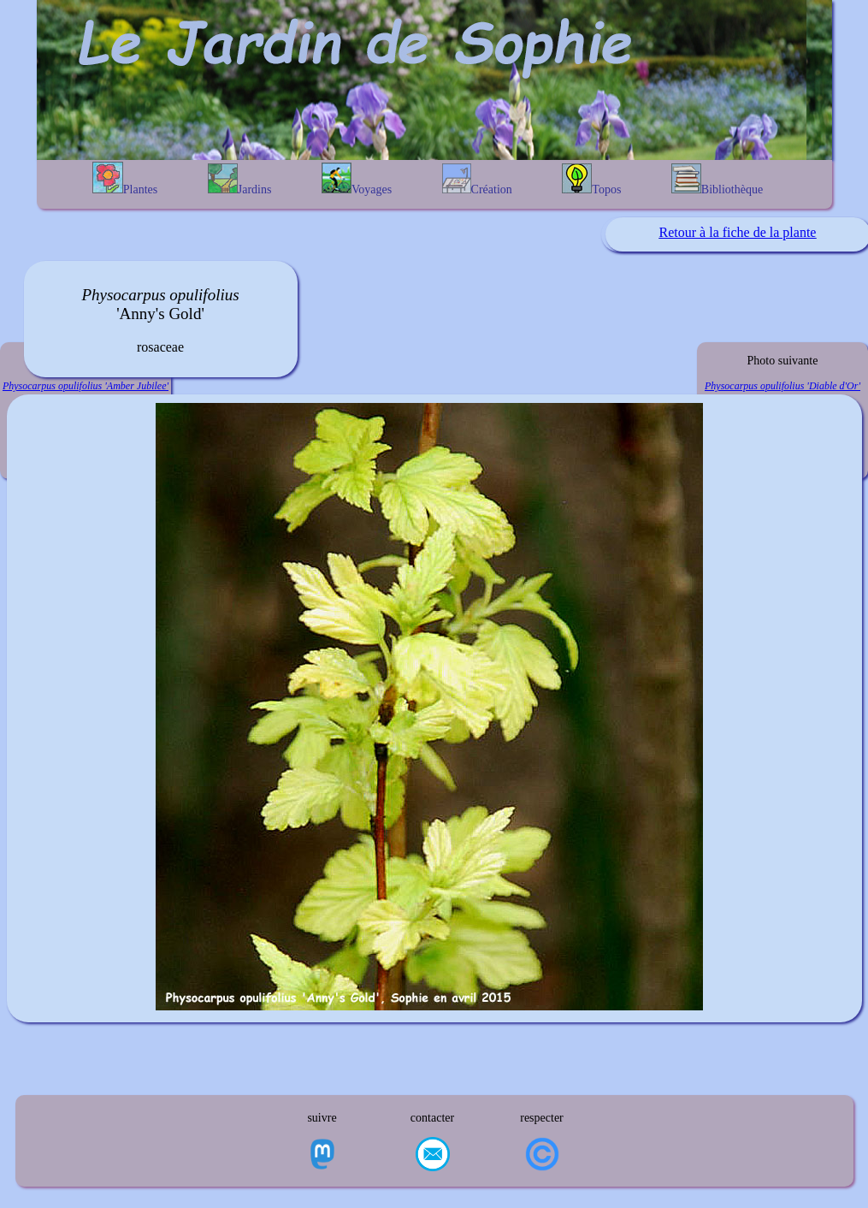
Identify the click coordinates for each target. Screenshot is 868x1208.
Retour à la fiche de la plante (738, 232)
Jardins (240, 179)
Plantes (124, 179)
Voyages (357, 179)
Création (477, 179)
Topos (591, 179)
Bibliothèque (717, 179)
